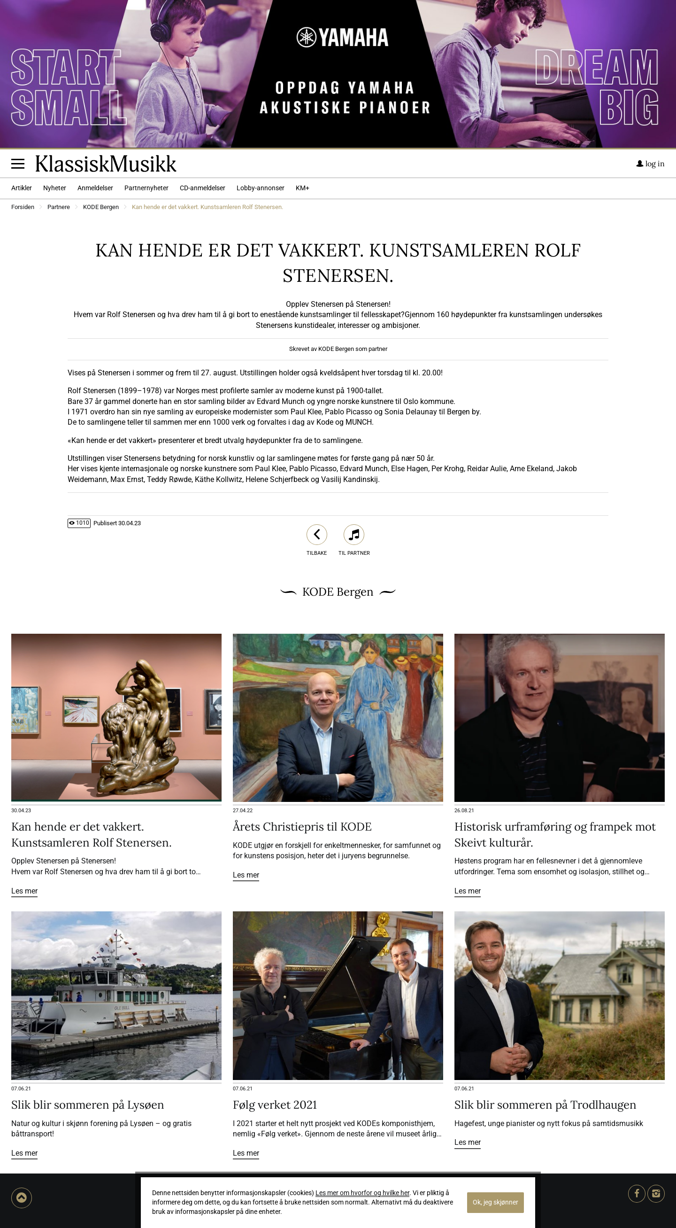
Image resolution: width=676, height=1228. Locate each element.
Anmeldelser (95, 188)
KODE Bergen (101, 207)
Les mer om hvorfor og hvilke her (362, 1193)
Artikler (21, 188)
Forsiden (22, 207)
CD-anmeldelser (202, 188)
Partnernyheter (146, 188)
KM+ (302, 188)
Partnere (58, 207)
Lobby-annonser (260, 188)
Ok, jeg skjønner (495, 1202)
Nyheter (54, 188)
